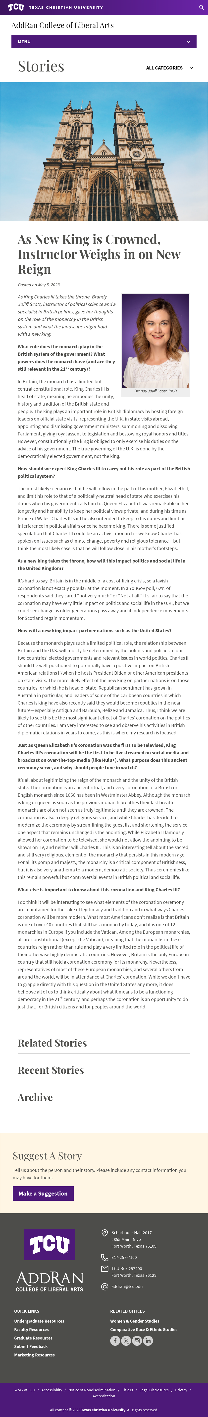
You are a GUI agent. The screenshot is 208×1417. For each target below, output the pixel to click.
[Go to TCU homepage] (56, 7)
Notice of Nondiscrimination (91, 1389)
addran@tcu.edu (127, 1286)
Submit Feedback (31, 1346)
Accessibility (52, 1389)
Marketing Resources (34, 1355)
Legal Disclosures (154, 1389)
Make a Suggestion (43, 1193)
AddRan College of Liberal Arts (62, 25)
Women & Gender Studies (134, 1321)
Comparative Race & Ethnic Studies (143, 1329)
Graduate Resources (33, 1338)
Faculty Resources (31, 1329)
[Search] (201, 7)
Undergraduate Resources (39, 1321)
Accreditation (104, 1395)
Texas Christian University (103, 1409)
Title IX (127, 1389)
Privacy (181, 1389)
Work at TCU (24, 1389)
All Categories (164, 68)
